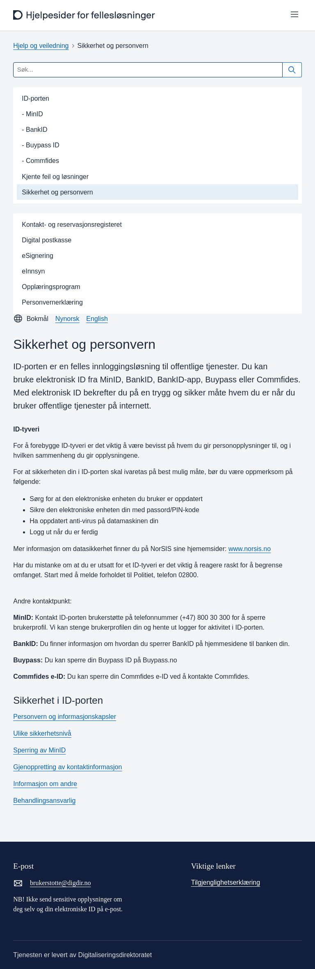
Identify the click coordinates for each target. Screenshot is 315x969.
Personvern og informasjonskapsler (64, 716)
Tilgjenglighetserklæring (225, 882)
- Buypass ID (40, 145)
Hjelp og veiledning (40, 45)
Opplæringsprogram (51, 286)
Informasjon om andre (45, 783)
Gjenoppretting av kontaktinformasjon (67, 766)
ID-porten (35, 98)
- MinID (32, 114)
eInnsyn (33, 271)
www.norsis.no (249, 548)
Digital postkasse (46, 240)
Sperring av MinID (39, 750)
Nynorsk (67, 318)
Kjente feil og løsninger (55, 176)
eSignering (37, 255)
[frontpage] (85, 15)
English (96, 318)
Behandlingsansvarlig (44, 800)
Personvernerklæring (52, 302)
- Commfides (40, 160)
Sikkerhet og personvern (57, 192)
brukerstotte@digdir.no (52, 883)
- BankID (34, 129)
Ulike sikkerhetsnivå (42, 733)
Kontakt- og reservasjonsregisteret (72, 224)
